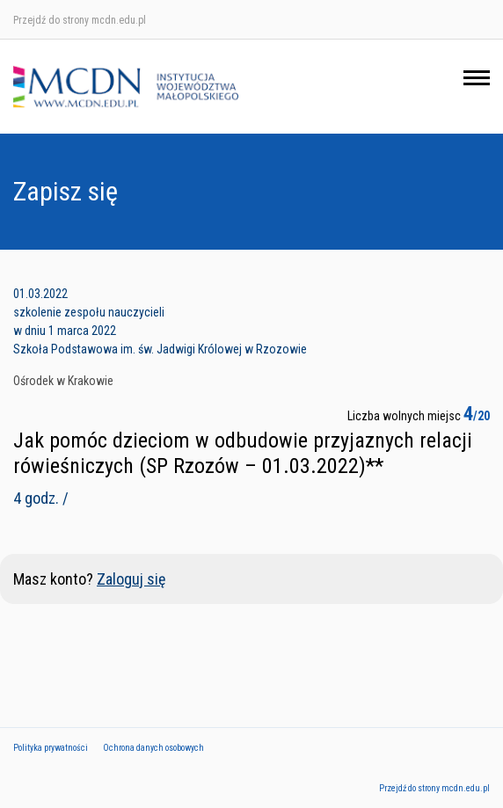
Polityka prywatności (50, 748)
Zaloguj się (131, 579)
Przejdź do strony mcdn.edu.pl (79, 20)
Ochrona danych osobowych (153, 748)
